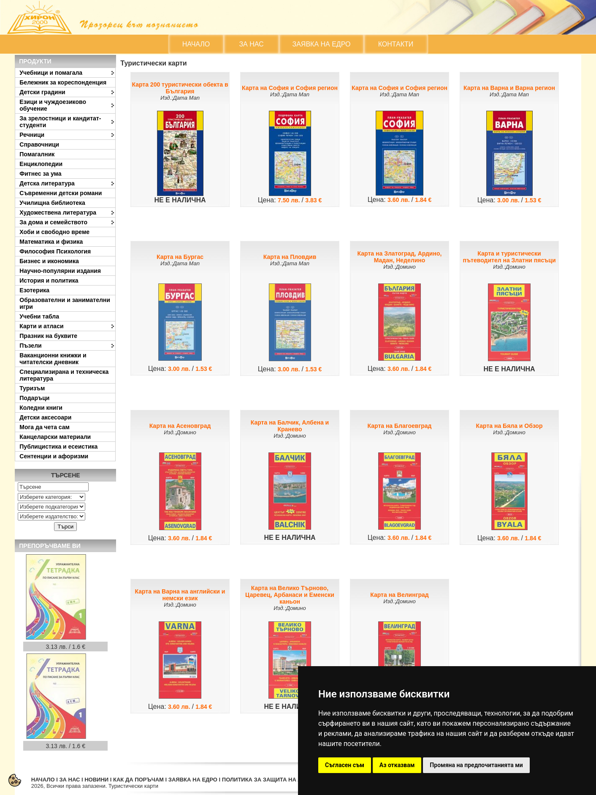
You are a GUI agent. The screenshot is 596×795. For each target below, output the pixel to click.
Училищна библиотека (52, 202)
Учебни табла (39, 316)
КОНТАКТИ (396, 44)
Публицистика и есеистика (58, 446)
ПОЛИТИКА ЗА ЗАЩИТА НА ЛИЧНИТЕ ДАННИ (284, 779)
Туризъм (32, 388)
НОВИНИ (96, 779)
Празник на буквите (48, 335)
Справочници (39, 144)
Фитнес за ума (40, 173)
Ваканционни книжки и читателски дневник (52, 358)
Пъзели (30, 345)
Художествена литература (57, 212)
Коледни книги (40, 407)
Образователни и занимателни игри (64, 303)
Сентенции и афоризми (53, 456)
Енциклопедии (40, 164)
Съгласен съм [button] (344, 765)
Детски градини (42, 92)
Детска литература (47, 183)
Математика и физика (51, 241)
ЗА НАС (251, 44)
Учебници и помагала (50, 72)
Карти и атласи (41, 326)
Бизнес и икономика (49, 261)
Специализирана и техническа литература (63, 375)
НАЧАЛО (196, 44)
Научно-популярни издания (60, 270)
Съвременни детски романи (60, 193)
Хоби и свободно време (54, 232)
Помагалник (36, 154)
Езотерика (34, 290)
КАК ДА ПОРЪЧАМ (138, 779)
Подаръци (34, 398)
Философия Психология (55, 251)
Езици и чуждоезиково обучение (52, 105)
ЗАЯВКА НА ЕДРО (322, 44)
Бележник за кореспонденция (62, 82)
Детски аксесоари (45, 417)
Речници (31, 134)
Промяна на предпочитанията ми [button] (476, 765)
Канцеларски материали (55, 436)
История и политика (48, 280)
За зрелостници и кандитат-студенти (60, 121)
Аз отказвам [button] (397, 765)
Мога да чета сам (44, 427)
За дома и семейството (53, 222)
